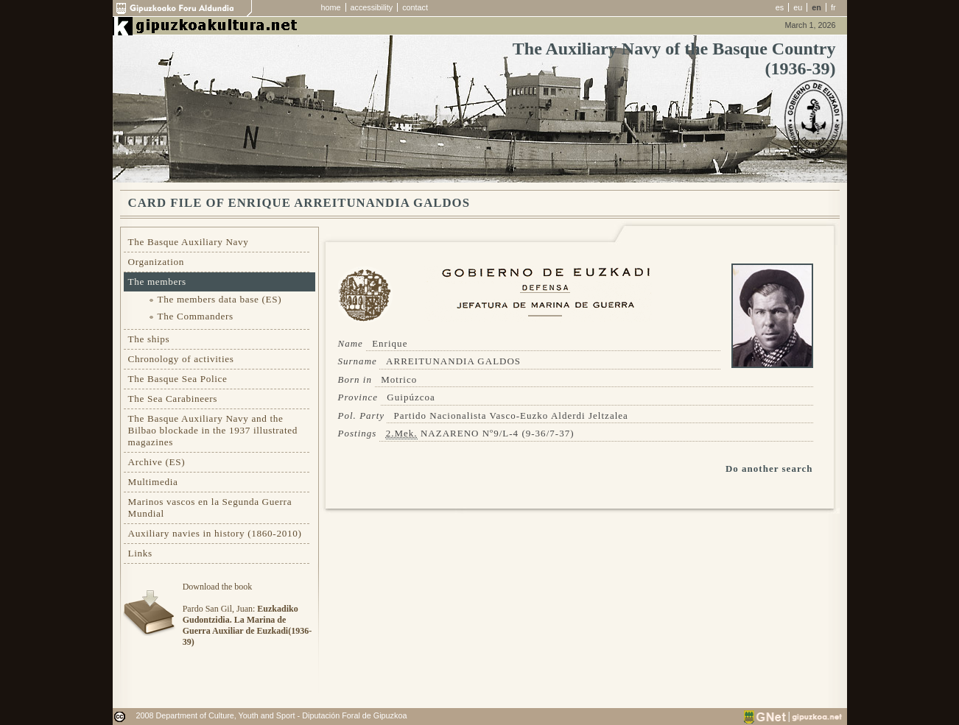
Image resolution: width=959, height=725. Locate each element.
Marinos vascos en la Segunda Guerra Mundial (210, 507)
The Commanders (195, 316)
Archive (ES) (157, 461)
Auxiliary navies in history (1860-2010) (215, 533)
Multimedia (153, 481)
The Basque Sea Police (178, 378)
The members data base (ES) (220, 299)
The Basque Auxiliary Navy (188, 241)
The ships (149, 338)
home (331, 7)
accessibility (372, 7)
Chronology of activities (181, 358)
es (780, 7)
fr (833, 7)
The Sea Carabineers (173, 398)
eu (797, 7)
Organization (156, 261)
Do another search (769, 468)
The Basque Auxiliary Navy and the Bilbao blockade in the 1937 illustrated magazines (213, 430)
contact (415, 7)
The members (157, 281)
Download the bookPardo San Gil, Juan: (247, 614)
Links (140, 553)
